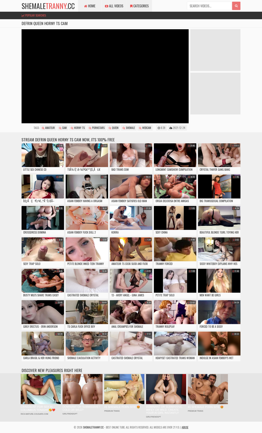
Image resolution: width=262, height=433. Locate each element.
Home (89, 5)
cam (63, 128)
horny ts (78, 128)
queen (113, 128)
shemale (129, 128)
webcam (145, 128)
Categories (139, 5)
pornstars (97, 128)
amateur (48, 128)
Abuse (185, 427)
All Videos (114, 5)
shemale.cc (48, 6)
